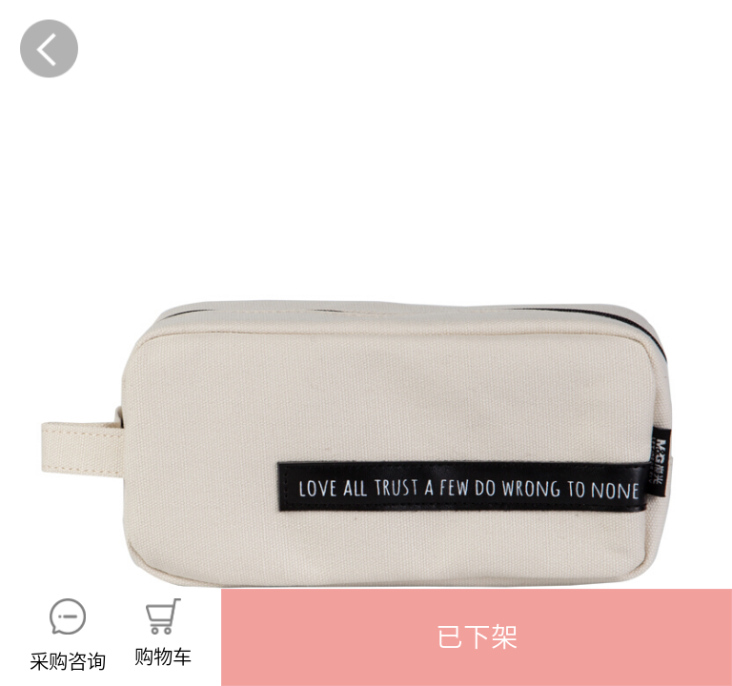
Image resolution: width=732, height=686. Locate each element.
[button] (476, 637)
